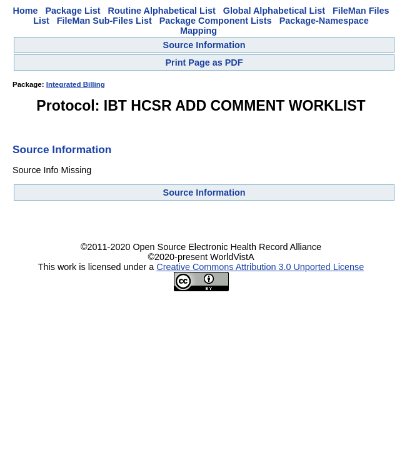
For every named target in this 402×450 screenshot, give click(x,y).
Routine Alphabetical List (162, 11)
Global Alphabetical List (274, 11)
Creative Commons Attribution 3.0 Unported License (260, 267)
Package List (73, 11)
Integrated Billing (75, 84)
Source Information (204, 45)
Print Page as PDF (204, 63)
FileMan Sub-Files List (104, 21)
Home (25, 11)
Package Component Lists (215, 21)
